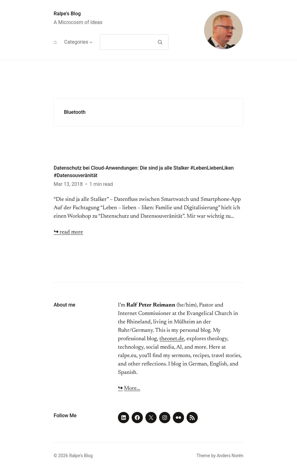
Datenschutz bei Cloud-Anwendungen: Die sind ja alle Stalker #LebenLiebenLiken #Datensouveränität (144, 171)
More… (132, 388)
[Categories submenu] (91, 42)
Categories (76, 42)
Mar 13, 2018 (68, 184)
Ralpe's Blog (67, 14)
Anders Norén (230, 455)
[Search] (160, 42)
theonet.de (171, 339)
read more (68, 232)
